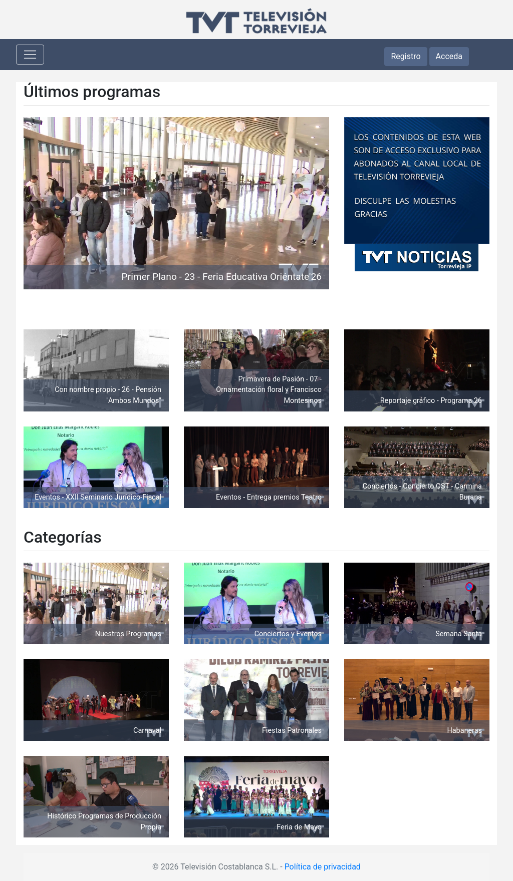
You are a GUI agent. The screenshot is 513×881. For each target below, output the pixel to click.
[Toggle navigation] (30, 55)
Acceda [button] (449, 56)
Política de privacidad (323, 866)
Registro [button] (405, 56)
